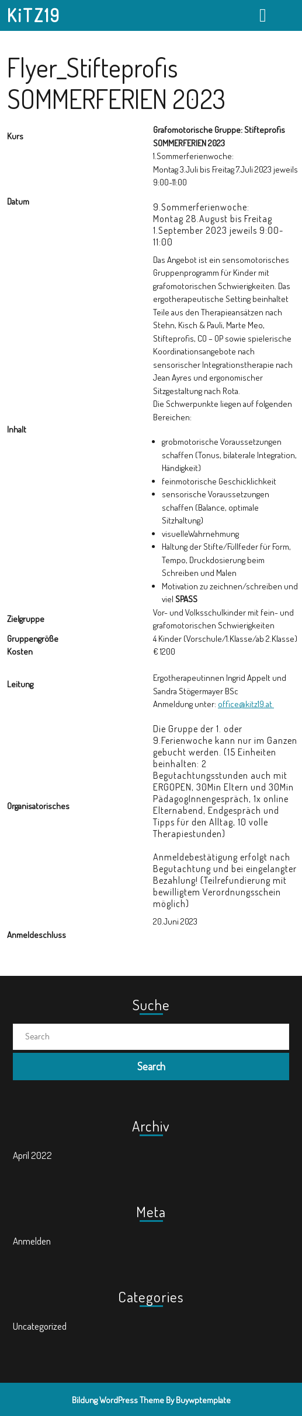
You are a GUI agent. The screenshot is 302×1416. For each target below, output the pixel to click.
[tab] (264, 15)
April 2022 (32, 1155)
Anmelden (32, 1241)
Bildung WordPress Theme (118, 1400)
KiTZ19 (34, 15)
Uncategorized (40, 1326)
